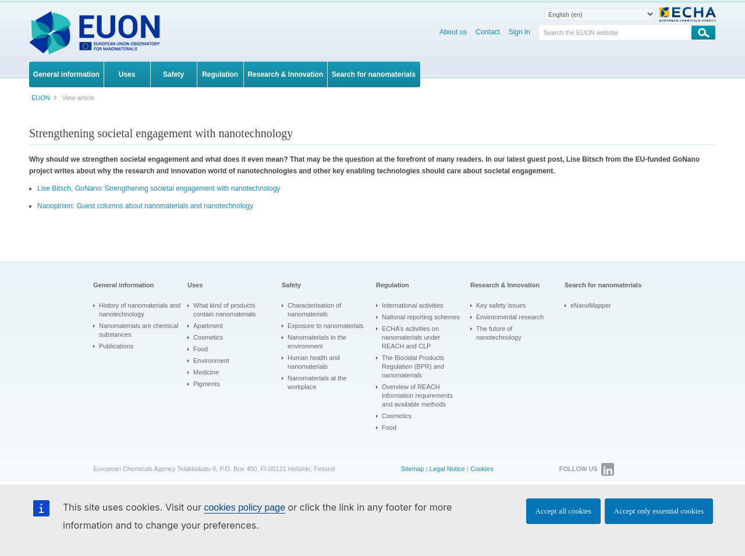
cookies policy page (244, 507)
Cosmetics (208, 337)
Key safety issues (501, 305)
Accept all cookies (563, 511)
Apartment (208, 325)
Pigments (206, 383)
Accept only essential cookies (659, 511)
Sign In (519, 32)
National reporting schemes (421, 316)
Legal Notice (447, 468)
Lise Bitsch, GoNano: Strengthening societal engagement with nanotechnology (159, 188)
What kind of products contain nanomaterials (224, 310)
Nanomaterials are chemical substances (138, 330)
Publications (116, 346)
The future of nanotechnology (499, 333)
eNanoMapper (590, 305)
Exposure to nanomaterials (326, 325)
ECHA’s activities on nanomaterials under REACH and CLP (411, 337)
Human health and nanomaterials (314, 362)
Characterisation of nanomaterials (314, 310)
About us (453, 32)
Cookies (482, 468)
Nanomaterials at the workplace (317, 382)
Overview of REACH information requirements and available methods (417, 395)
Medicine (206, 372)
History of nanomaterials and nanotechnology (139, 310)
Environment (211, 360)
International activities (413, 305)
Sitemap (412, 468)
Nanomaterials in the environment (317, 342)
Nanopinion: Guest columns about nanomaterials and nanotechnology (145, 206)
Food (200, 348)
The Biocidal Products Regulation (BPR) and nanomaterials (413, 366)
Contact (487, 32)
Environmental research (510, 316)
